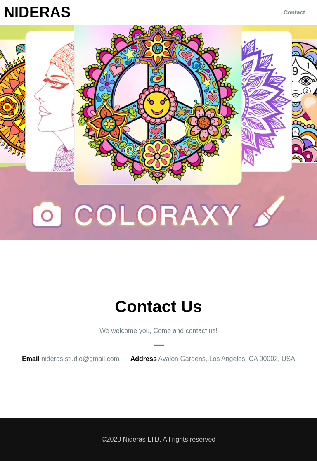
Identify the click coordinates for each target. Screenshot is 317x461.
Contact (294, 12)
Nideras (37, 12)
